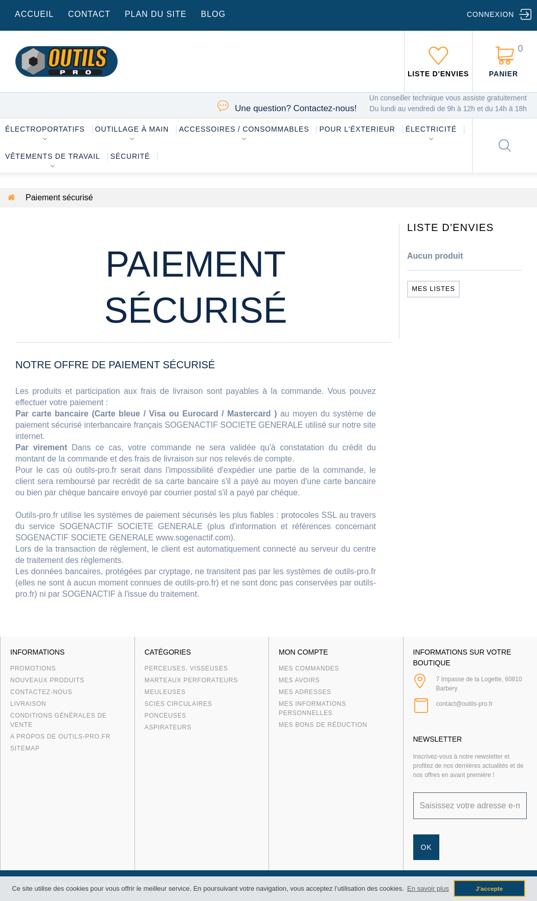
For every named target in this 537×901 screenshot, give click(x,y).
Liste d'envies (450, 227)
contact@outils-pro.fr (464, 703)
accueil (34, 14)
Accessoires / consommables (244, 129)
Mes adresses (305, 692)
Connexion (490, 14)
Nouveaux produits (47, 680)
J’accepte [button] (489, 888)
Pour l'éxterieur (357, 129)
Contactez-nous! (295, 108)
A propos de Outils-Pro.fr (60, 736)
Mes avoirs (299, 680)
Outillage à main (132, 129)
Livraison (28, 703)
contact (89, 14)
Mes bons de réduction (323, 724)
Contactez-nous (41, 692)
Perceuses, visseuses (186, 668)
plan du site (156, 14)
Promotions (33, 668)
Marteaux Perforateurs (191, 680)
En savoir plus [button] (428, 888)
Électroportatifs (45, 129)
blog (213, 14)
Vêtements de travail (52, 156)
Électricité (431, 129)
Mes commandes (309, 668)
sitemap (25, 748)
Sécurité (130, 156)
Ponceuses (166, 715)
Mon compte (303, 652)
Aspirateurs (168, 727)
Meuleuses (165, 692)
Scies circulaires (178, 703)
